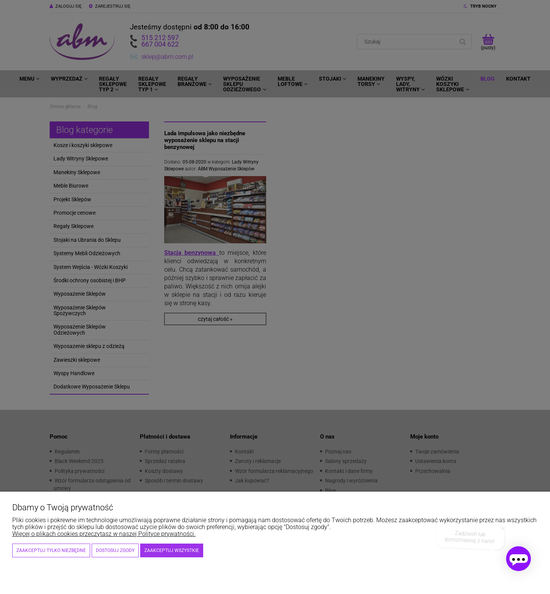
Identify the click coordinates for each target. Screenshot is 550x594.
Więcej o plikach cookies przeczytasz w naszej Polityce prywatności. (104, 533)
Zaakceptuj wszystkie (171, 550)
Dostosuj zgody (115, 550)
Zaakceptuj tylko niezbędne (51, 550)
